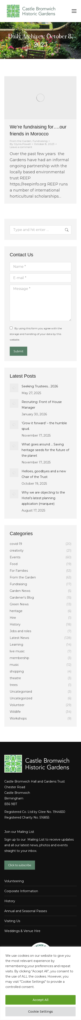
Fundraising (40, 141)
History (9, 901)
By (20, 144)
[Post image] (14, 387)
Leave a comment (21, 147)
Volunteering (14, 881)
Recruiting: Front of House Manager (42, 404)
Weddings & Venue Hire (22, 931)
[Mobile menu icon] (74, 11)
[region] (40, 983)
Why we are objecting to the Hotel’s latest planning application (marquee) (43, 498)
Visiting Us (12, 921)
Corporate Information (21, 891)
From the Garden (20, 141)
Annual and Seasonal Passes (25, 911)
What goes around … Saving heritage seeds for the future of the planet (45, 450)
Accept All (40, 1000)
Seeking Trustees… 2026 (40, 386)
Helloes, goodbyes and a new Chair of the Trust (44, 474)
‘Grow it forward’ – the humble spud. (44, 426)
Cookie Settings (40, 1012)
